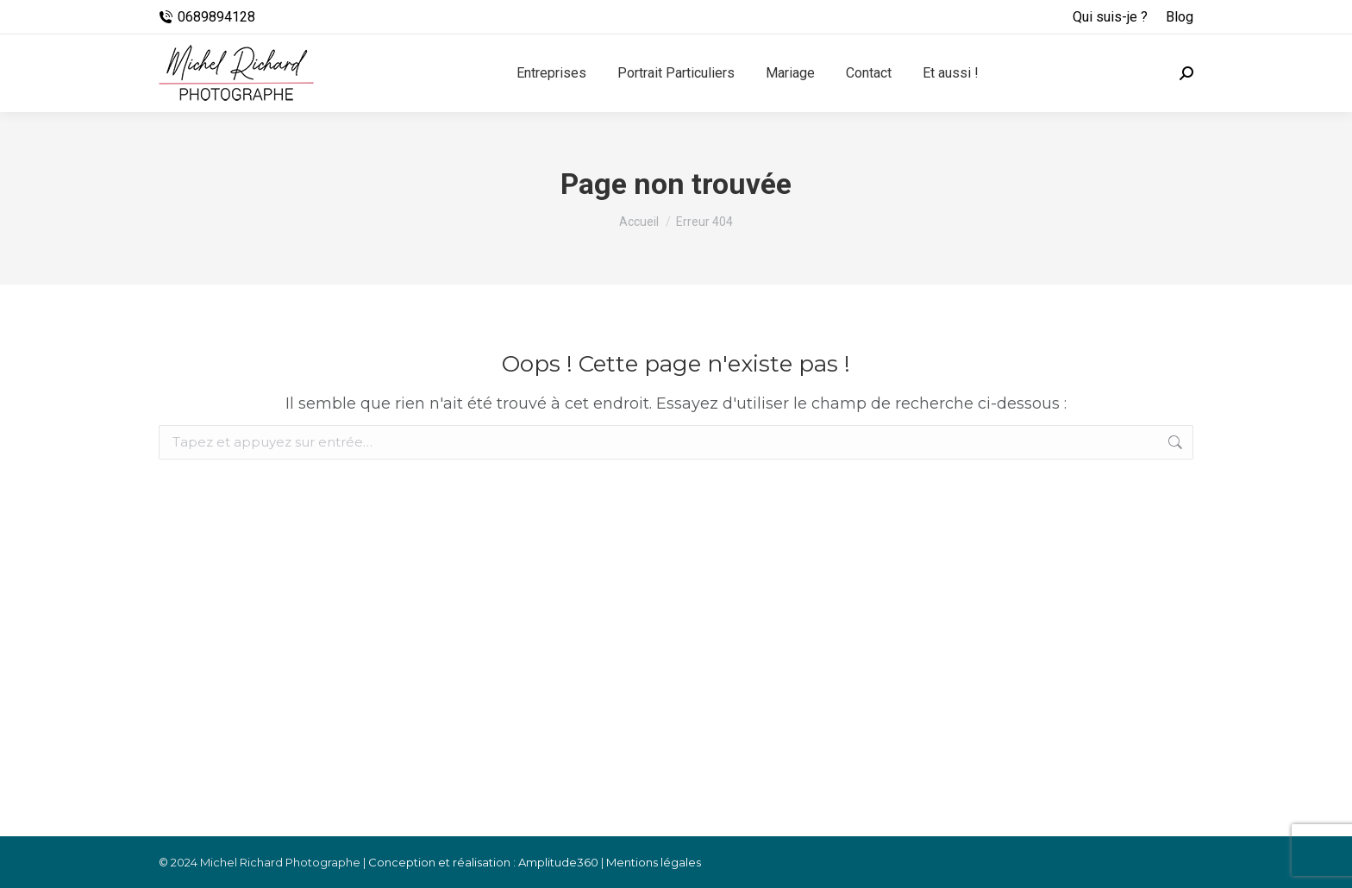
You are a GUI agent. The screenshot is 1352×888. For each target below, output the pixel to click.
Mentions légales (653, 862)
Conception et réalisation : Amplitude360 (483, 862)
